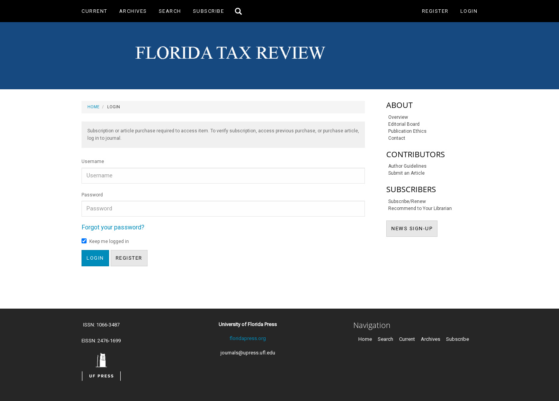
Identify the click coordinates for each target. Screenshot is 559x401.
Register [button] (129, 258)
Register (435, 11)
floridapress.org (247, 338)
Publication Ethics (407, 131)
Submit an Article (406, 173)
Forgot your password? (113, 227)
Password (92, 195)
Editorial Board (404, 124)
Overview (398, 117)
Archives (133, 11)
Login (469, 11)
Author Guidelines (407, 166)
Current (95, 11)
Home (93, 107)
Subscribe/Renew (407, 201)
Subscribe (208, 11)
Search (170, 11)
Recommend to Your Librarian (420, 208)
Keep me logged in (105, 241)
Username (93, 161)
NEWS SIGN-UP (414, 227)
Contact (396, 138)
